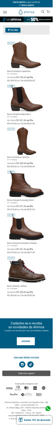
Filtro (13, 30)
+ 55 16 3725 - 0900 (36, 415)
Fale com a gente (26, 373)
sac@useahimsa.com (17, 415)
